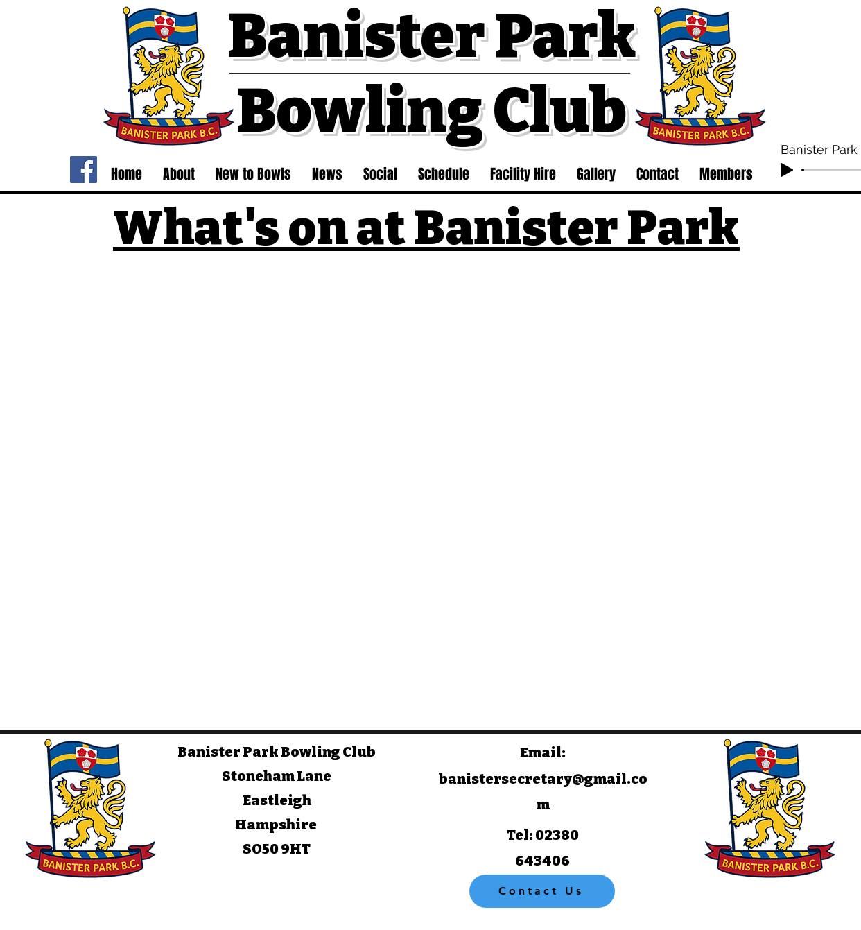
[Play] (787, 170)
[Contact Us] (542, 891)
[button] (179, 174)
